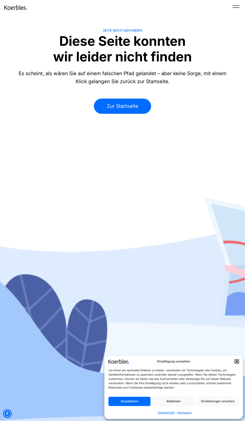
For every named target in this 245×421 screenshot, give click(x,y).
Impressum (184, 412)
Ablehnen (173, 401)
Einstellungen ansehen (218, 401)
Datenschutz (166, 412)
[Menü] (236, 7)
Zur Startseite (122, 106)
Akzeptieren (129, 401)
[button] (237, 361)
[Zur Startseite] (15, 7)
